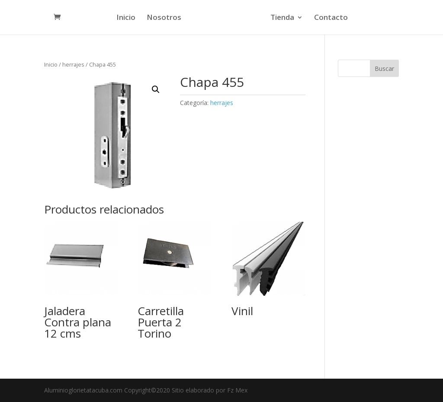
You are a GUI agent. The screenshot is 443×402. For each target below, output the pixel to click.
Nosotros (165, 18)
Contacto (330, 18)
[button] (156, 89)
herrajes (73, 64)
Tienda (281, 18)
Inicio (127, 18)
